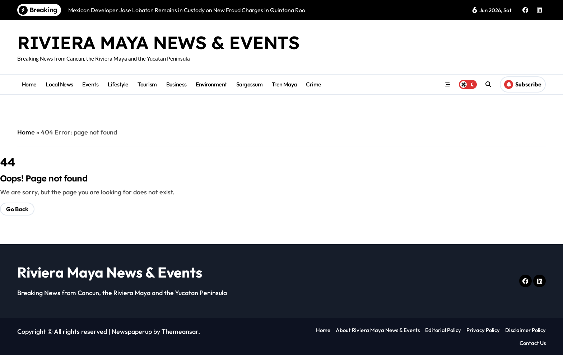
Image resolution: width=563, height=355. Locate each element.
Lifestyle (118, 84)
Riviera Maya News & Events (158, 42)
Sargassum (249, 84)
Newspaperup (132, 331)
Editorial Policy (443, 330)
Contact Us (533, 343)
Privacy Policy (483, 330)
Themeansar (180, 331)
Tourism (147, 84)
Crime (313, 84)
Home (29, 84)
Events (90, 84)
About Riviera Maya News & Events (378, 330)
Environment (211, 84)
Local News (59, 84)
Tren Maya (284, 84)
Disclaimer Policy (525, 330)
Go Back (17, 209)
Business (176, 84)
